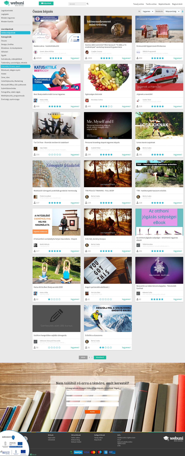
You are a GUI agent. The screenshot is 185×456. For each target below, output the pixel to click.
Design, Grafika (7, 44)
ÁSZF (119, 440)
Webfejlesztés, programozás (13, 95)
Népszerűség (172, 11)
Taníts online (151, 4)
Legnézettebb (7, 10)
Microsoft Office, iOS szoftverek (13, 84)
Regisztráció (177, 4)
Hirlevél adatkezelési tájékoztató (124, 443)
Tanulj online (138, 4)
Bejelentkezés (164, 4)
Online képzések (8, 32)
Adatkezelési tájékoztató (126, 438)
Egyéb (3, 55)
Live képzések (7, 29)
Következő (100, 357)
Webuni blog (75, 440)
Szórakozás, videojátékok (11, 59)
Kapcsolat (51, 438)
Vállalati (4, 51)
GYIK (119, 446)
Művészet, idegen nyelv (10, 70)
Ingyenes (148, 11)
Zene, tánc (5, 77)
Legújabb (5, 14)
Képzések (46, 3)
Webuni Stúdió (76, 442)
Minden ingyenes (8, 18)
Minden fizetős (7, 21)
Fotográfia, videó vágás (10, 92)
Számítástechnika (8, 88)
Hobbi (3, 74)
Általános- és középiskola (11, 48)
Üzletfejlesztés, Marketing (12, 81)
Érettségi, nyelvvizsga (10, 99)
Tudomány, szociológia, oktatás (14, 62)
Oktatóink (51, 440)
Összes (4, 40)
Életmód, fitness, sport (10, 66)
